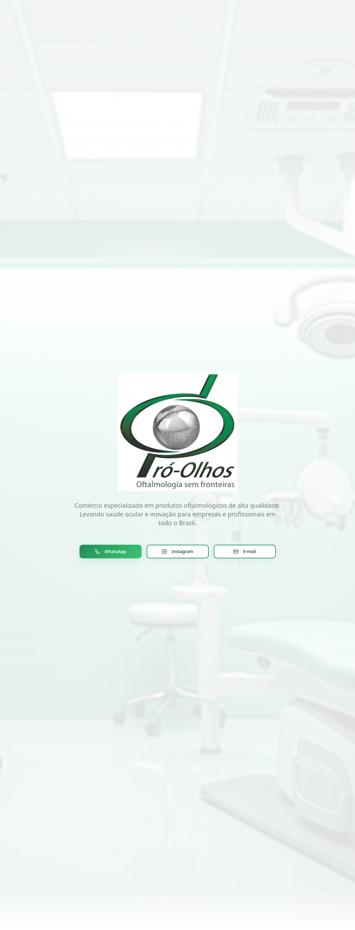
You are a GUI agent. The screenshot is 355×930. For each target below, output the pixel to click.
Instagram (177, 551)
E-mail (244, 551)
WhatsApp (110, 551)
